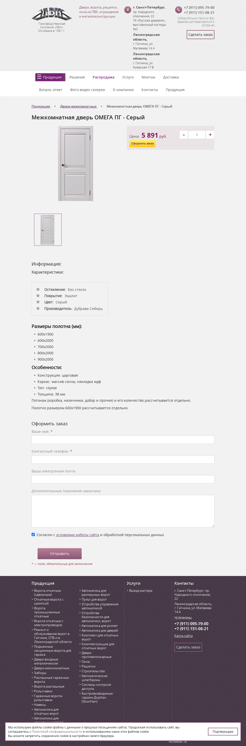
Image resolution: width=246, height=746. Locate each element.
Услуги (128, 77)
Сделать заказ (200, 34)
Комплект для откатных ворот (100, 637)
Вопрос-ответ (50, 89)
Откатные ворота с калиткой (48, 601)
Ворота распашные (49, 686)
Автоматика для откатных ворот (46, 711)
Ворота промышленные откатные (47, 612)
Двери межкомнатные (51, 668)
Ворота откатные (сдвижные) (47, 592)
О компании (123, 89)
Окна (86, 661)
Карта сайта (183, 635)
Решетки (88, 666)
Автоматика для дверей (100, 630)
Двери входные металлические (46, 661)
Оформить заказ (142, 143)
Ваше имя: (42, 431)
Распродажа (103, 77)
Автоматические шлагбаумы (94, 678)
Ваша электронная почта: (54, 471)
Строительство (93, 671)
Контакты (150, 89)
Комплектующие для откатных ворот (98, 646)
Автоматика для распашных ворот (96, 592)
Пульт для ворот (94, 599)
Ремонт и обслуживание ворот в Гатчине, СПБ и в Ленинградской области (53, 635)
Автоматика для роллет (100, 625)
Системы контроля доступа (96, 686)
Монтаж (148, 77)
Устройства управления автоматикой (100, 606)
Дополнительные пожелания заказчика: (66, 490)
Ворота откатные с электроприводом (48, 623)
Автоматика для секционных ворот (48, 720)
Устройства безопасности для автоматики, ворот (96, 617)
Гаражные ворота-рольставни (48, 698)
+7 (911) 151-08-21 (199, 12)
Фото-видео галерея (87, 89)
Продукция (52, 77)
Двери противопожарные (96, 654)
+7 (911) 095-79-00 (199, 7)
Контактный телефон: (52, 451)
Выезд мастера (140, 590)
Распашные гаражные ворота (51, 679)
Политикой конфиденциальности (57, 731)
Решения (77, 77)
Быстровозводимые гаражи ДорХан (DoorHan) (97, 697)
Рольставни (43, 691)
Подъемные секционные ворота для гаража (52, 650)
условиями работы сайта (77, 534)
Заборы (40, 673)
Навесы (40, 704)
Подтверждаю (223, 731)
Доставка (171, 77)
